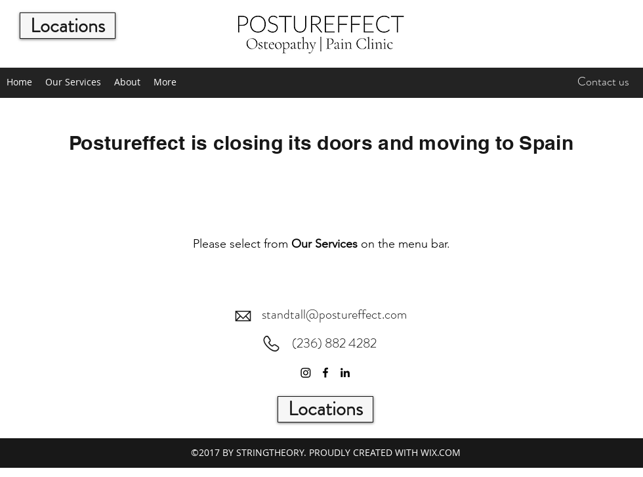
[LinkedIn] (345, 372)
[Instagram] (305, 372)
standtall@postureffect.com (334, 314)
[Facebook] (325, 372)
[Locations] (67, 25)
